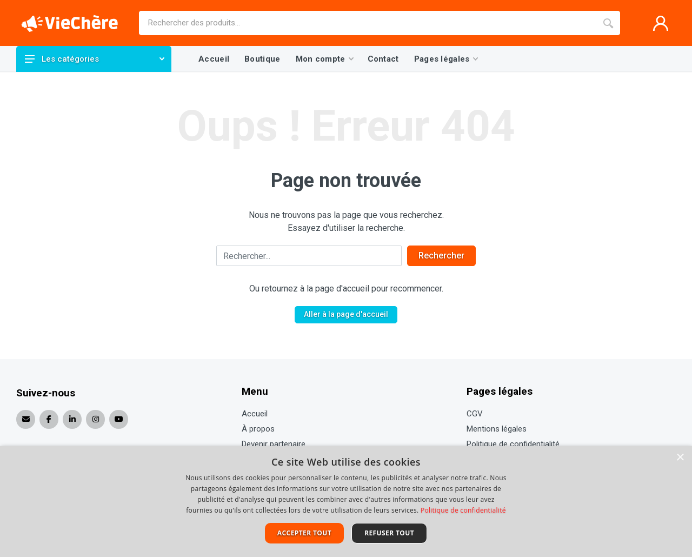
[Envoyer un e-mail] (25, 419)
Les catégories (94, 59)
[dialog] (346, 501)
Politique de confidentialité (513, 444)
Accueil (255, 414)
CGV (475, 414)
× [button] (680, 458)
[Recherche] (608, 23)
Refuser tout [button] (389, 533)
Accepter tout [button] (304, 533)
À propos (258, 429)
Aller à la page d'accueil (346, 314)
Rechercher (441, 255)
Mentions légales (497, 429)
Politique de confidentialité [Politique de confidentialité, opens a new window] (463, 510)
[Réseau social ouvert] (48, 419)
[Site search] (367, 23)
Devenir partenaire (273, 444)
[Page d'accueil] (69, 23)
